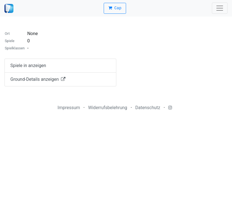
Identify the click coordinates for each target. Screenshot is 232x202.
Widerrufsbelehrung (107, 107)
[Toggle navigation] (220, 8)
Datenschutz (147, 107)
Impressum (69, 107)
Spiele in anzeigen (28, 65)
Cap (115, 8)
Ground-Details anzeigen (37, 79)
